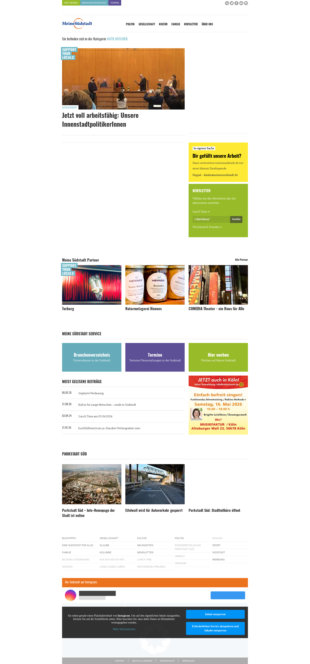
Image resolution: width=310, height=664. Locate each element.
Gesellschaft (147, 24)
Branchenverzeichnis (94, 3)
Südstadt (218, 552)
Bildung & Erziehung (76, 559)
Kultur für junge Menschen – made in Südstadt (107, 404)
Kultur (163, 24)
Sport (216, 545)
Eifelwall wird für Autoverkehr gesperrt (153, 511)
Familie (175, 24)
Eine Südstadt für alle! (77, 545)
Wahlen (217, 538)
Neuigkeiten (145, 545)
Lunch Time (200, 211)
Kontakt (119, 661)
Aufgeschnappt (69, 108)
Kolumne (105, 552)
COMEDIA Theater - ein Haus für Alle (216, 309)
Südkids (67, 566)
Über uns (207, 24)
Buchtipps (69, 538)
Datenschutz (167, 661)
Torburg (68, 309)
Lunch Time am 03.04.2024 (95, 416)
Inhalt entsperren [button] (215, 614)
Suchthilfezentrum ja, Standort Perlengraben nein (109, 428)
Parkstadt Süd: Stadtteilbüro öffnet (214, 511)
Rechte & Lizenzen (142, 661)
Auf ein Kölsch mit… (113, 559)
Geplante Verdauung (91, 393)
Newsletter (191, 24)
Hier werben (71, 3)
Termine (114, 3)
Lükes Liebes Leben (112, 566)
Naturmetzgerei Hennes (143, 309)
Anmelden (236, 219)
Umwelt (180, 556)
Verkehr (180, 563)
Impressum (188, 661)
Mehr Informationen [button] (124, 629)
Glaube (104, 545)
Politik (130, 24)
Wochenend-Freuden (206, 227)
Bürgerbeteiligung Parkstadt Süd (188, 547)
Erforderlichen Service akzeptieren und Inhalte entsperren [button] (215, 628)
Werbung (218, 559)
